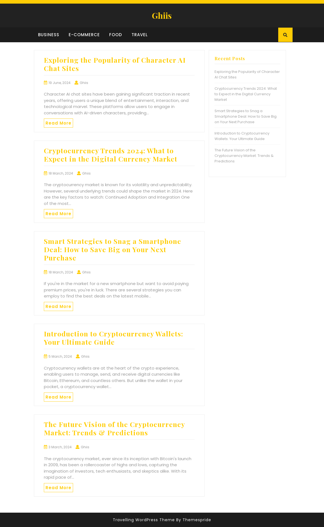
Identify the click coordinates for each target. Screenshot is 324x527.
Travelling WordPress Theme (144, 520)
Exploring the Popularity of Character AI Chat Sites (115, 64)
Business (48, 35)
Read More (58, 123)
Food (115, 35)
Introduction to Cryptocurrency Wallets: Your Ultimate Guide (113, 337)
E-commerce (84, 35)
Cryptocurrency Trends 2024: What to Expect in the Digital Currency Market (110, 154)
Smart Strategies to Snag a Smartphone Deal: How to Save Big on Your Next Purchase (112, 249)
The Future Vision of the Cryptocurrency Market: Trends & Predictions (114, 428)
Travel (140, 35)
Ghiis (162, 15)
